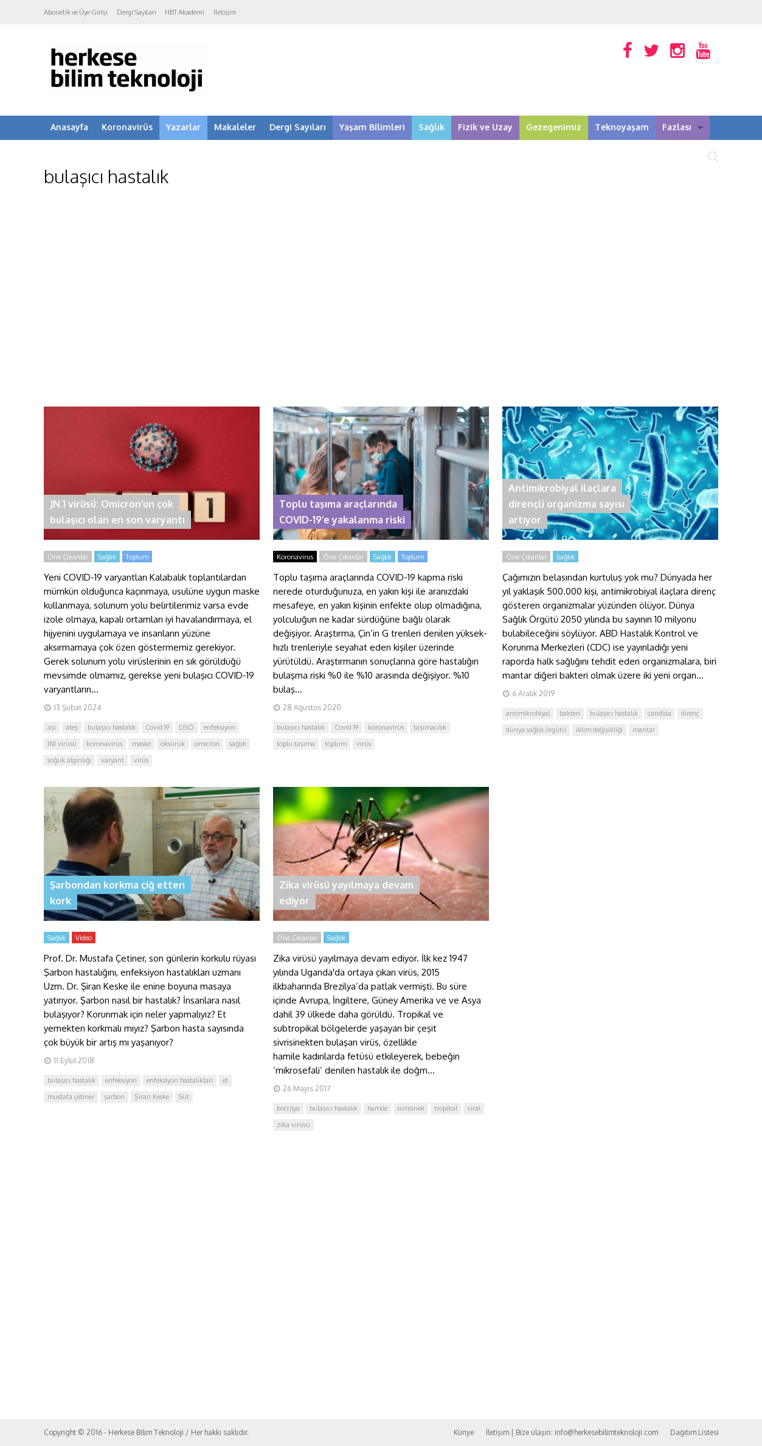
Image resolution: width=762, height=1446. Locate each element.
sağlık (237, 743)
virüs (141, 760)
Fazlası (682, 127)
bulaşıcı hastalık (112, 727)
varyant (112, 760)
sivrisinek (410, 1108)
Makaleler (235, 127)
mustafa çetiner (70, 1096)
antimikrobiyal (528, 713)
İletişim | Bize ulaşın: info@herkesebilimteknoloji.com (572, 1432)
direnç (690, 713)
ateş (72, 727)
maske (141, 743)
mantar (643, 729)
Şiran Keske (151, 1096)
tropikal (445, 1108)
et (225, 1080)
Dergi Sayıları (136, 12)
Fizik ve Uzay (485, 127)
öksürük (173, 743)
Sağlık (431, 127)
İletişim (224, 12)
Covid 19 (157, 727)
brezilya (288, 1108)
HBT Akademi (184, 12)
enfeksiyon (219, 727)
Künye (464, 1432)
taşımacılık (430, 727)
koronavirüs (104, 743)
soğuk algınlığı (69, 760)
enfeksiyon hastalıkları (180, 1080)
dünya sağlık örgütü (536, 729)
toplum (336, 743)
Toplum (137, 557)
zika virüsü (293, 1124)
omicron (207, 743)
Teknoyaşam (622, 127)
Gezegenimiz (553, 127)
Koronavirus (295, 557)
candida (659, 713)
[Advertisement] (381, 297)
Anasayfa (69, 127)
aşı (51, 727)
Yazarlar (183, 127)
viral (473, 1108)
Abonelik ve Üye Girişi (76, 12)
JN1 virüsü (62, 743)
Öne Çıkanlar (67, 557)
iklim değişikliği (599, 729)
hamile (377, 1108)
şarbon (114, 1096)
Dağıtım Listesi (694, 1432)
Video (83, 938)
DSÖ (186, 727)
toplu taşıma (296, 743)
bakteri (569, 713)
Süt (184, 1096)
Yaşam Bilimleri (372, 127)
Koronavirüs (127, 127)
